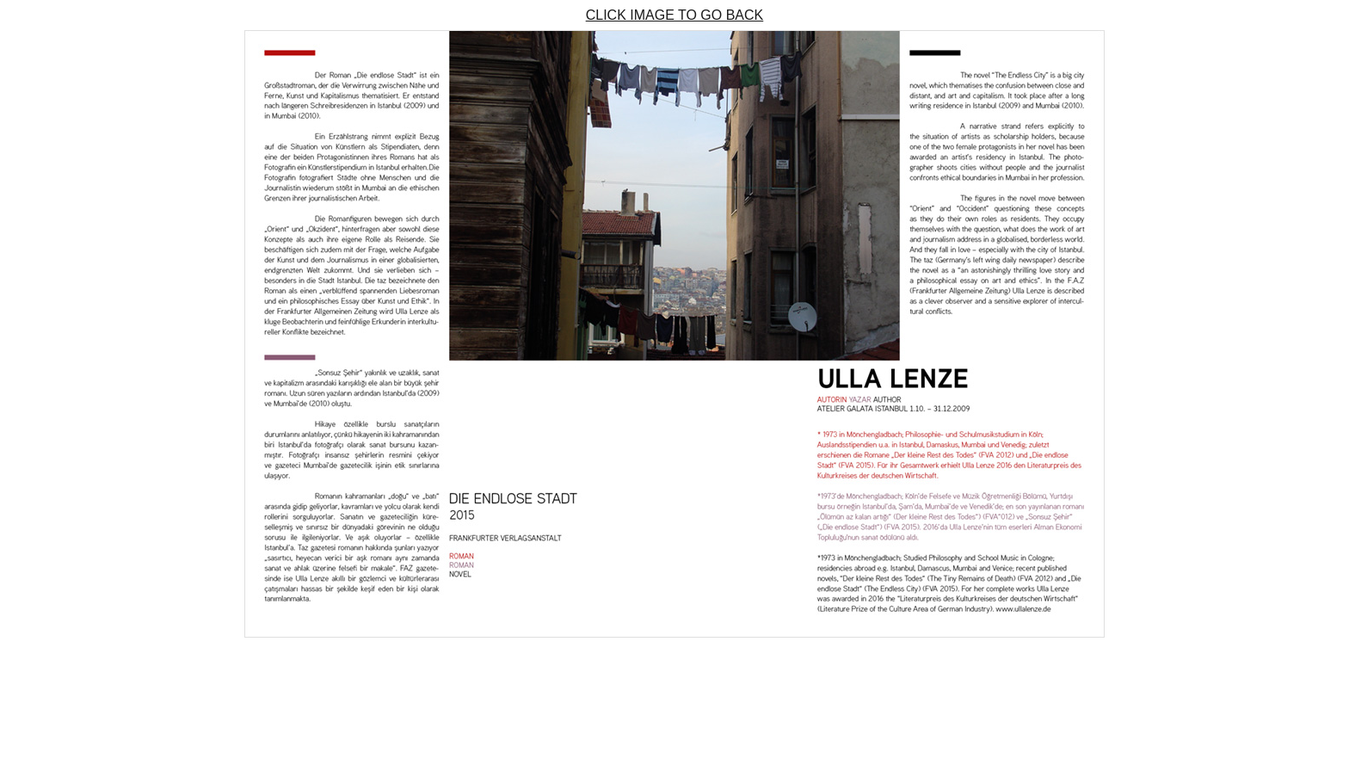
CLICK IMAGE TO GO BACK (675, 15)
